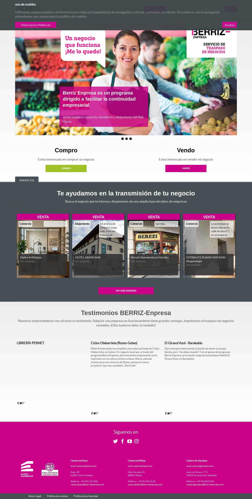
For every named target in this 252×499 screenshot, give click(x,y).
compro (66, 168)
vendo (186, 168)
